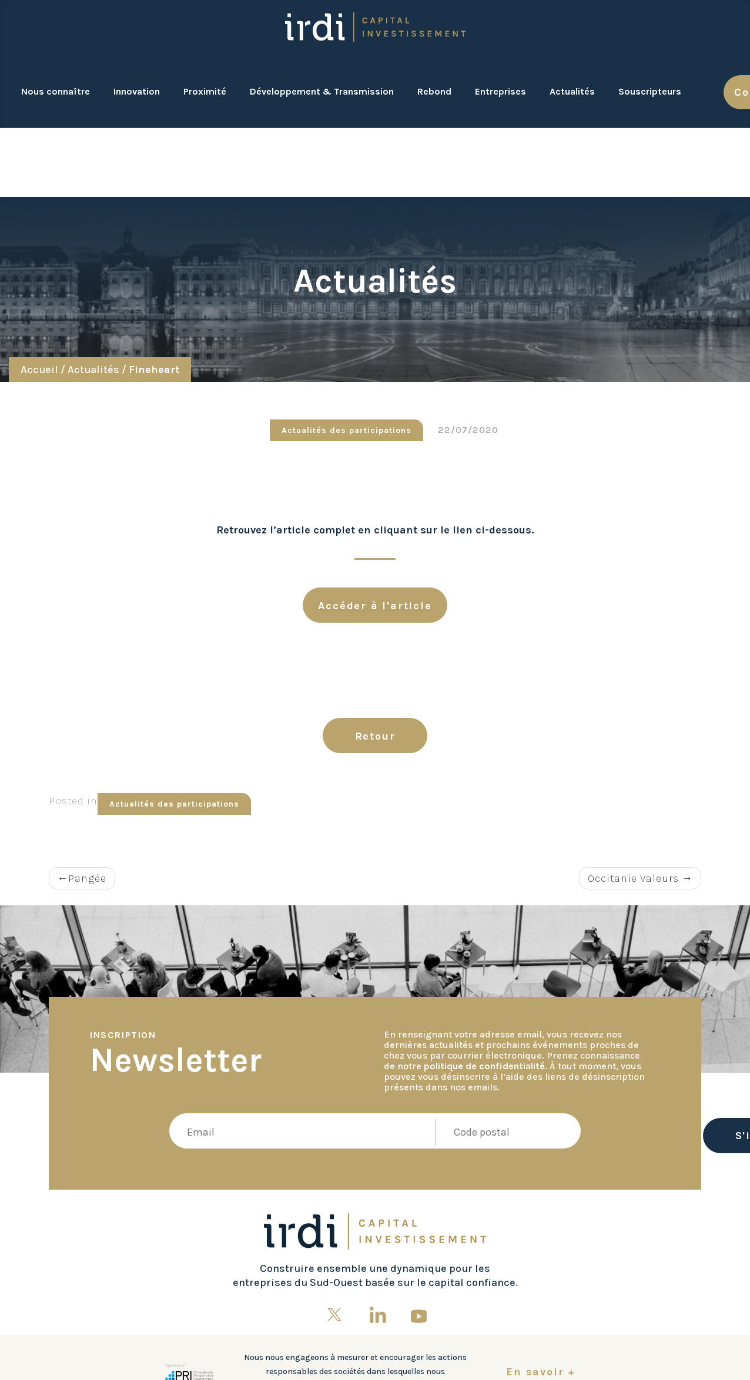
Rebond (434, 91)
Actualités (572, 91)
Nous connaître (55, 91)
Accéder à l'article (374, 605)
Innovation (136, 91)
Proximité (204, 91)
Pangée (87, 878)
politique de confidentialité (484, 1066)
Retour (375, 736)
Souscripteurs (649, 91)
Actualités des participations (346, 430)
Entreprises (500, 91)
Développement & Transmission (322, 91)
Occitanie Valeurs (633, 878)
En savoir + (540, 1371)
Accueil (39, 369)
